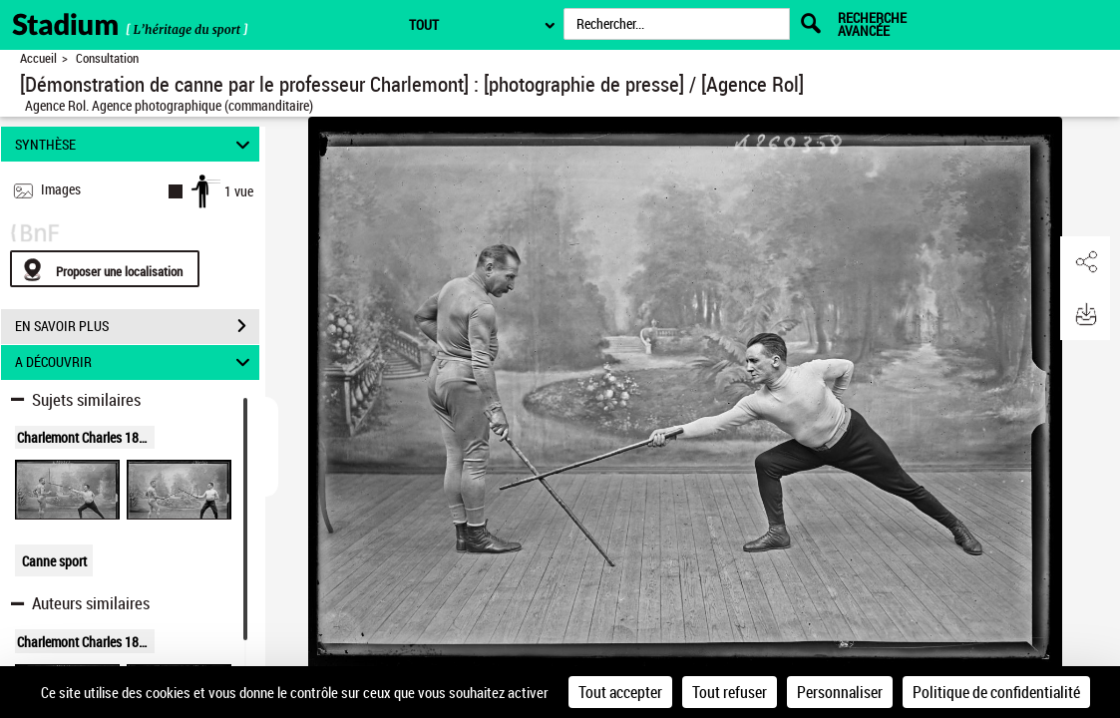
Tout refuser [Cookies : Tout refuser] (729, 692)
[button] (1085, 262)
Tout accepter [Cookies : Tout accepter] (620, 692)
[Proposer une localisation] (104, 268)
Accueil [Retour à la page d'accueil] (38, 58)
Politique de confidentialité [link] (996, 692)
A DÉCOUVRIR (135, 362)
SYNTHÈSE (135, 144)
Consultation (107, 58)
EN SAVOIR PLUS (137, 326)
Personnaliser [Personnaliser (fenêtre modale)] (840, 692)
